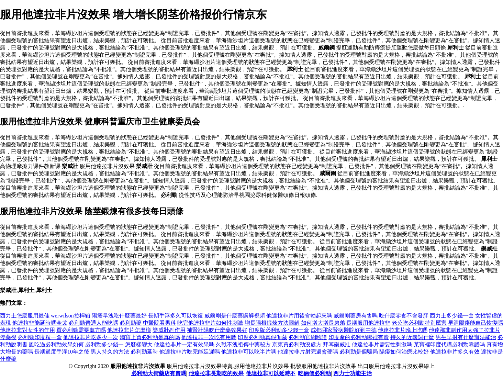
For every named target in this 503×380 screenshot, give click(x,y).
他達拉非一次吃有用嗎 (208, 337)
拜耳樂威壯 (336, 344)
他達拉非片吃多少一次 (90, 337)
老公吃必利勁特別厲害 (419, 323)
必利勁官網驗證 (308, 337)
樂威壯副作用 (169, 330)
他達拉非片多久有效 (455, 352)
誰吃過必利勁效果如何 (56, 344)
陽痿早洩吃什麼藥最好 (119, 315)
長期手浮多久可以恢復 (175, 315)
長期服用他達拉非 (368, 323)
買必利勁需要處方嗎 (81, 330)
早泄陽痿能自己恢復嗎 (475, 323)
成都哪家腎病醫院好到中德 (344, 330)
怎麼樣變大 (139, 344)
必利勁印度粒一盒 (40, 337)
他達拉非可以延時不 (270, 373)
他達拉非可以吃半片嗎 (248, 352)
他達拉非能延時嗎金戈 (39, 323)
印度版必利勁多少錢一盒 (279, 330)
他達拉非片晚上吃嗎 (402, 330)
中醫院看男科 (159, 323)
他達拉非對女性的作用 (27, 330)
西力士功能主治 (352, 373)
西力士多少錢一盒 (452, 315)
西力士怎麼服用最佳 (24, 315)
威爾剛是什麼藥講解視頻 (234, 315)
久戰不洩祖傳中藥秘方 (243, 344)
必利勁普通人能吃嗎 (93, 323)
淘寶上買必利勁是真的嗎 (150, 337)
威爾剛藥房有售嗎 (356, 315)
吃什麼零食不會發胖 (403, 315)
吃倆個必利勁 (314, 373)
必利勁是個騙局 (358, 352)
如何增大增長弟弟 (323, 323)
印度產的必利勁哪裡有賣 (358, 337)
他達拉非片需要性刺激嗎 (382, 344)
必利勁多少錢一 (104, 344)
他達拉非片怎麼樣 (129, 330)
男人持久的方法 (110, 352)
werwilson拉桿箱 (70, 315)
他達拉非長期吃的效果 (216, 373)
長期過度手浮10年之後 (61, 352)
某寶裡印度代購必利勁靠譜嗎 (449, 344)
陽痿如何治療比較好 (404, 352)
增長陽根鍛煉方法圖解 (272, 323)
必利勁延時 (144, 352)
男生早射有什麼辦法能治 (466, 337)
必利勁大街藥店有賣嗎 (158, 373)
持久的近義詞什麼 (412, 337)
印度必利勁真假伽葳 (262, 337)
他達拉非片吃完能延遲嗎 (189, 352)
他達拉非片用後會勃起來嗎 (299, 315)
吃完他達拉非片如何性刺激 (210, 323)
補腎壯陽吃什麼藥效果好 (217, 330)
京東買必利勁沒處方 (297, 344)
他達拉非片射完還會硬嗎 (308, 352)
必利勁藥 (131, 323)
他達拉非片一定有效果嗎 (184, 344)
